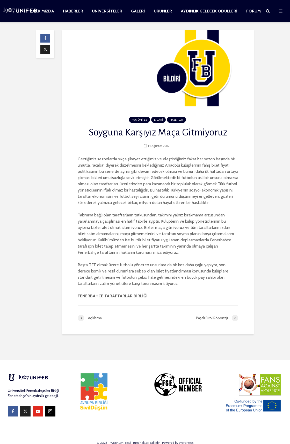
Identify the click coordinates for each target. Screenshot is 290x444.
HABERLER (73, 11)
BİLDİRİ (158, 119)
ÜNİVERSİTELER (107, 11)
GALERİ (138, 11)
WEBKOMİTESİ (120, 432)
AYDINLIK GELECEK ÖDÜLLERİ (209, 11)
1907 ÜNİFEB (139, 119)
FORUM (253, 11)
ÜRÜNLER (163, 11)
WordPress (186, 432)
